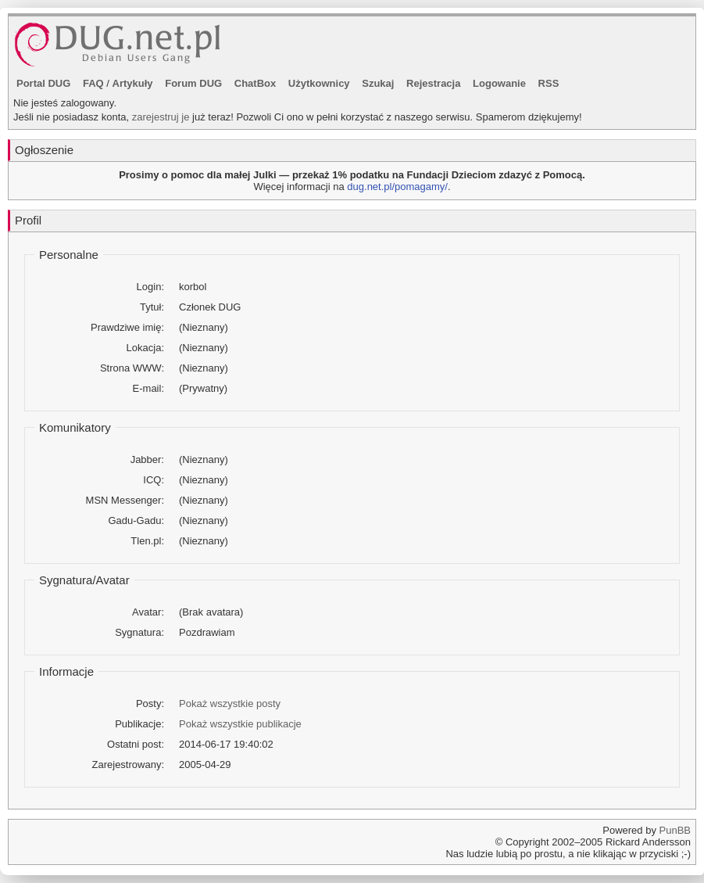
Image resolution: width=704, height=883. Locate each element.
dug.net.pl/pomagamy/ (397, 186)
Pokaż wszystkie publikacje (240, 724)
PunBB (675, 830)
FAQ (93, 83)
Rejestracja (433, 83)
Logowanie (499, 83)
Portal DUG (43, 83)
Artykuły (133, 83)
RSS (548, 83)
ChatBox (255, 83)
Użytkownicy (319, 83)
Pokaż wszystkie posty (230, 703)
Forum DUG (193, 83)
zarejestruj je (161, 117)
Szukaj (378, 83)
